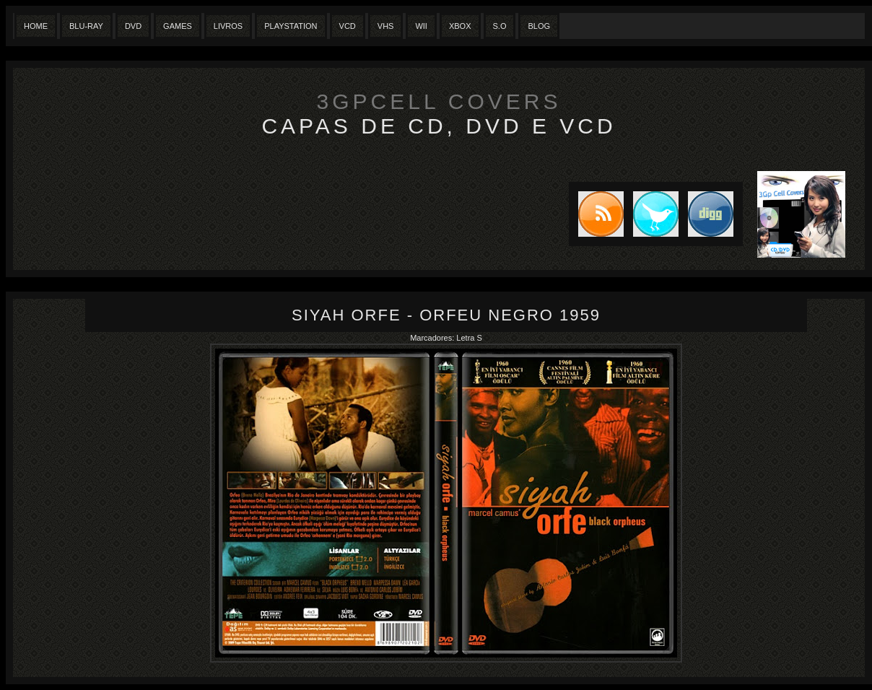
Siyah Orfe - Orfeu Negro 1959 (446, 315)
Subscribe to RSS (596, 214)
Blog (539, 26)
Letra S (468, 337)
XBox (460, 26)
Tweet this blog (651, 214)
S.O (500, 26)
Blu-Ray (86, 26)
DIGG (711, 214)
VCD (347, 26)
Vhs (386, 26)
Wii (421, 26)
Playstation (290, 26)
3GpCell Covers (439, 101)
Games (177, 26)
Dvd (133, 26)
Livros (228, 26)
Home (36, 26)
